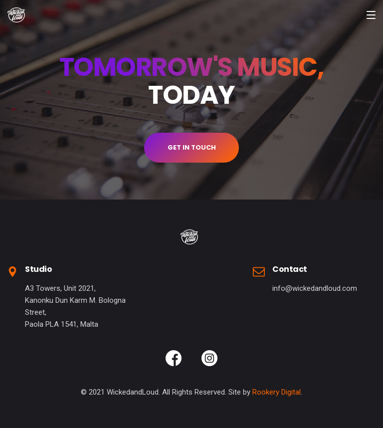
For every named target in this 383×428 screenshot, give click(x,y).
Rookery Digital (276, 392)
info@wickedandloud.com (314, 288)
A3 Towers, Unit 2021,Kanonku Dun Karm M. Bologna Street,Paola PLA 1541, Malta (75, 306)
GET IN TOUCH (192, 147)
